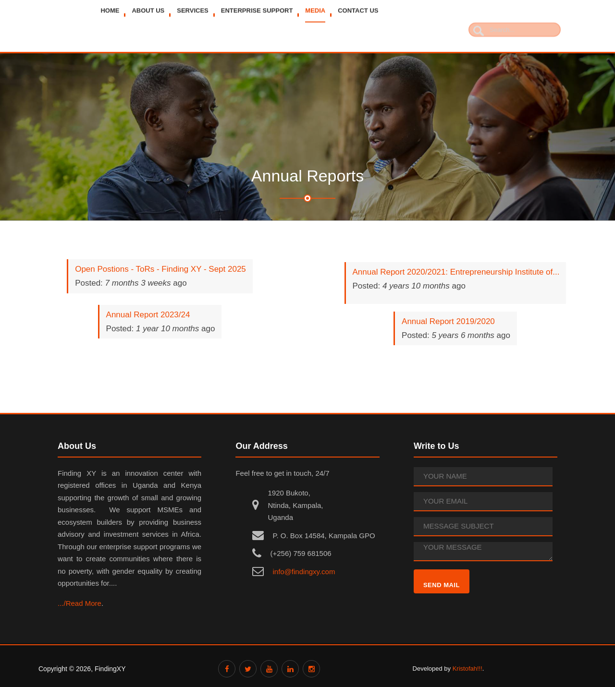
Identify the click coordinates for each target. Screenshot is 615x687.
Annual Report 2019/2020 (448, 321)
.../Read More (79, 603)
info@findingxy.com (303, 571)
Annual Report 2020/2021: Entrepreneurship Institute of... (456, 272)
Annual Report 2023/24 (148, 314)
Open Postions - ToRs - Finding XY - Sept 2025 (160, 269)
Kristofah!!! (467, 668)
